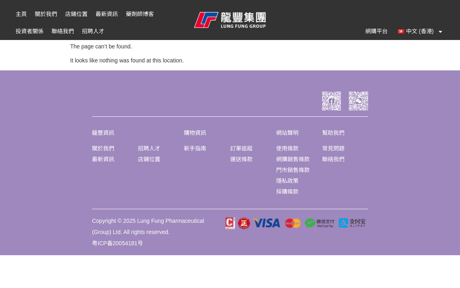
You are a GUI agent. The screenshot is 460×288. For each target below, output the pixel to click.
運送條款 (241, 159)
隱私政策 (287, 181)
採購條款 (287, 191)
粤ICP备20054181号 (117, 243)
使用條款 (287, 148)
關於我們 (46, 14)
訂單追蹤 (241, 148)
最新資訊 (107, 14)
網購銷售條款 (293, 159)
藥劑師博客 (140, 14)
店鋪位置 (76, 14)
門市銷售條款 (293, 170)
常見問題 (333, 148)
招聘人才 (93, 31)
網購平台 (376, 31)
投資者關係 (30, 31)
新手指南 (195, 148)
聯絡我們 (63, 31)
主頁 (21, 14)
